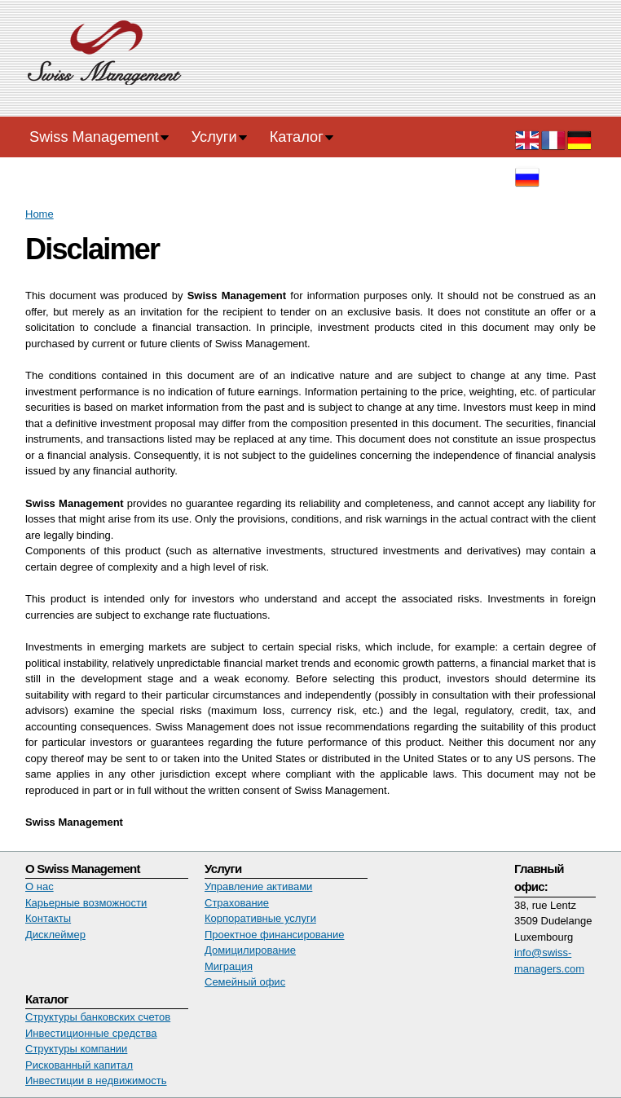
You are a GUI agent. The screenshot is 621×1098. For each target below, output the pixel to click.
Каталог (297, 137)
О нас (39, 886)
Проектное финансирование (275, 934)
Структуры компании (76, 1049)
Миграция (229, 966)
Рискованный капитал (79, 1065)
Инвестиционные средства (90, 1033)
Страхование (237, 903)
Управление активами (258, 886)
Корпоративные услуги (260, 918)
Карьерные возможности (86, 903)
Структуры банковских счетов (97, 1017)
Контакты (48, 918)
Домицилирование (250, 950)
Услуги (214, 137)
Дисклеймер (55, 934)
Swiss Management (94, 137)
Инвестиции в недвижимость (96, 1080)
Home (39, 214)
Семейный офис (245, 982)
